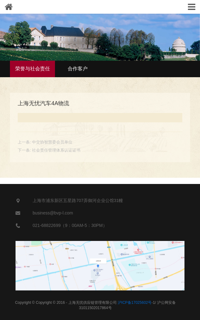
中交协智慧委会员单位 (52, 142)
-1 (136, 302)
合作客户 (78, 68)
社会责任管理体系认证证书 (56, 150)
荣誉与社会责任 (32, 68)
